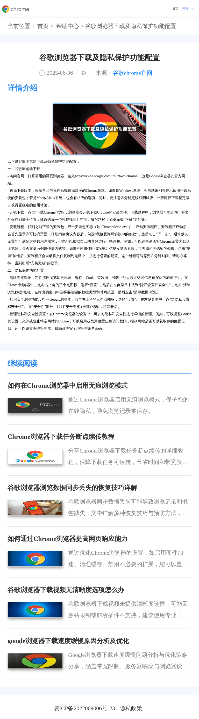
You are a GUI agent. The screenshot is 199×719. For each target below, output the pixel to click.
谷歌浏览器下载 (31, 162)
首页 (175, 9)
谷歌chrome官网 (132, 73)
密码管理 (40, 328)
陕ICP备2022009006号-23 (84, 708)
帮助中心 (188, 9)
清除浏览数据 (20, 278)
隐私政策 (130, 708)
